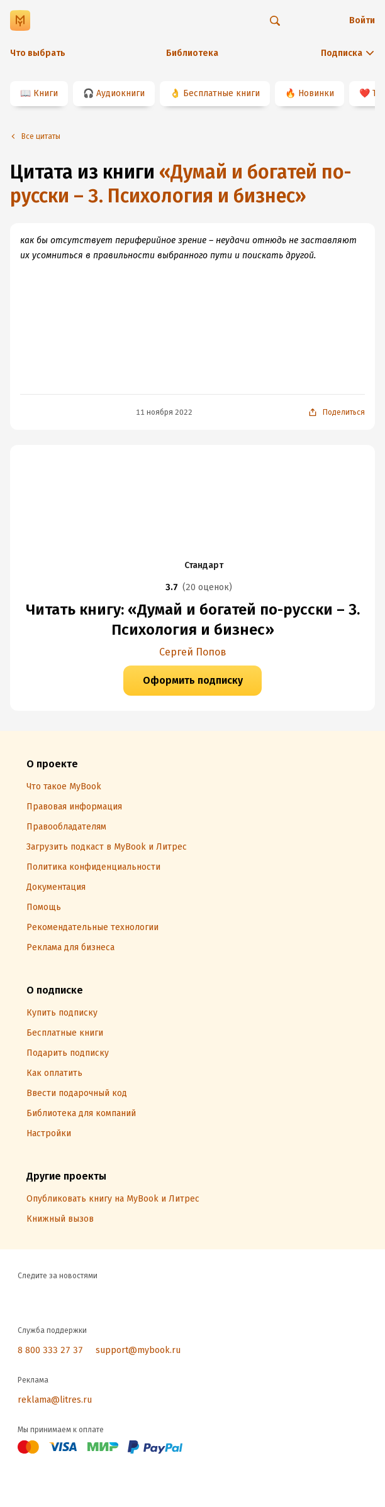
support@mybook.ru (138, 1350)
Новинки (316, 93)
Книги (45, 93)
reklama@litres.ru (55, 1400)
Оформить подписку (193, 680)
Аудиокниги (120, 93)
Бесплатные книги (221, 93)
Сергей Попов (192, 652)
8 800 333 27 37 (50, 1350)
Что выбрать (37, 53)
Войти (362, 20)
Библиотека (192, 53)
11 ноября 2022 (164, 412)
